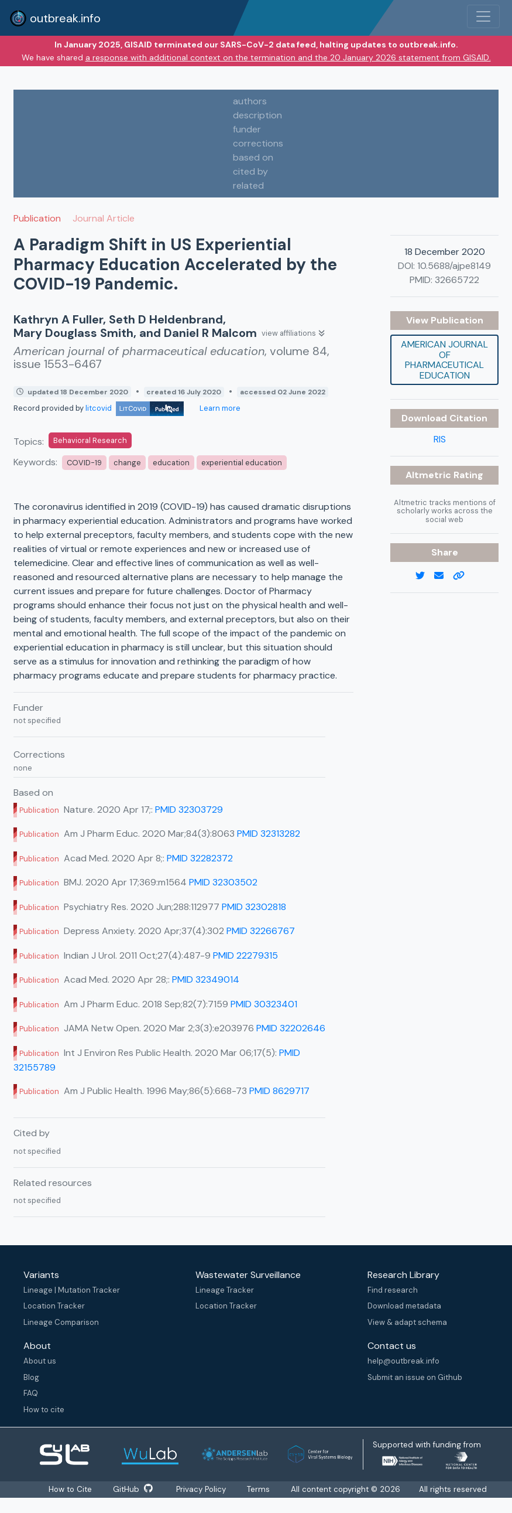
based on (253, 157)
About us (39, 1361)
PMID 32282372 (200, 858)
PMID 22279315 (245, 955)
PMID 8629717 (279, 1091)
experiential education (241, 463)
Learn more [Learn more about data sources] (219, 408)
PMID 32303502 (223, 882)
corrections (258, 143)
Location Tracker (54, 1306)
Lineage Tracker (224, 1290)
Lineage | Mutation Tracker (71, 1290)
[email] (443, 576)
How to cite (43, 1410)
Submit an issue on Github (414, 1377)
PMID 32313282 (268, 833)
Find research (392, 1290)
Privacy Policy (202, 1489)
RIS (440, 439)
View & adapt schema (407, 1322)
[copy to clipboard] (463, 576)
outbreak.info (55, 18)
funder (247, 129)
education (171, 463)
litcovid (134, 408)
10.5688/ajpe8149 (454, 266)
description (257, 115)
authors (250, 101)
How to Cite (70, 1489)
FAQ (30, 1393)
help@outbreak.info (403, 1361)
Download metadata (404, 1306)
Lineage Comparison (61, 1322)
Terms (260, 1489)
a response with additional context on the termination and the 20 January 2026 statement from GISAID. (288, 57)
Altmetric (429, 475)
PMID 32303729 (189, 809)
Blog (31, 1377)
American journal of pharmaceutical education (444, 359)
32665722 (457, 280)
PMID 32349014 (205, 979)
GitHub (133, 1489)
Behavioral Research (90, 440)
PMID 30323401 (264, 1004)
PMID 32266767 (260, 931)
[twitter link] (424, 576)
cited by (250, 171)
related (248, 185)
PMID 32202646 (290, 1028)
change (127, 463)
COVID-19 (84, 463)
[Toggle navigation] (483, 16)
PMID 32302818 (254, 907)
